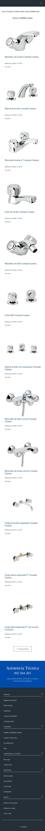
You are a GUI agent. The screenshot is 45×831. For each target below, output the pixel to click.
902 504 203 (22, 673)
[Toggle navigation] (41, 3)
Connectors (9, 721)
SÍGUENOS (7, 770)
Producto (10, 11)
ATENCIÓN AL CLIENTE (12, 754)
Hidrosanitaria (10, 700)
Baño (22, 11)
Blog (5, 748)
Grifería (16, 11)
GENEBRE (7, 727)
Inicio (3, 11)
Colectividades (10, 716)
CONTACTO (8, 765)
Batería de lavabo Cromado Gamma (20, 108)
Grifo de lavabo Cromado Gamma (19, 212)
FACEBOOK (8, 781)
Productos (7, 694)
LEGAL (6, 797)
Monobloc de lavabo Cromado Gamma (22, 57)
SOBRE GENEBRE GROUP (13, 732)
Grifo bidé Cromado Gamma (17, 315)
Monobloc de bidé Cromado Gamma (20, 263)
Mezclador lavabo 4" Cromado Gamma (22, 160)
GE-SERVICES (8, 743)
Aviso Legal (7, 813)
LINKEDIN (7, 792)
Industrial (8, 705)
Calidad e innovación (10, 738)
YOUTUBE (7, 786)
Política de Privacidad (10, 803)
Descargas (7, 759)
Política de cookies (9, 808)
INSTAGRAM (8, 776)
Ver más (8, 67)
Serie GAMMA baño (32, 11)
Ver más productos (22, 649)
